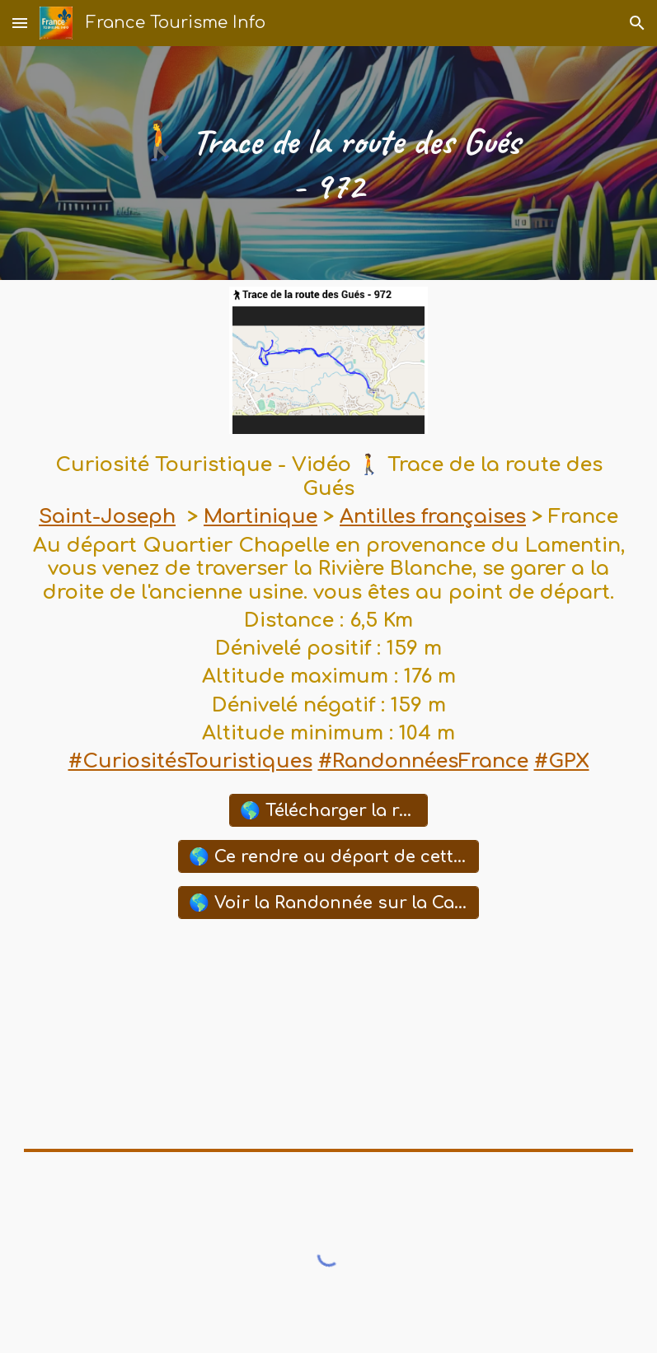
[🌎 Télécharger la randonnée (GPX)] (328, 810)
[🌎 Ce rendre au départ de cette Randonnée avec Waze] (328, 856)
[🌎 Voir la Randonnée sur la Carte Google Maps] (328, 902)
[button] (20, 22)
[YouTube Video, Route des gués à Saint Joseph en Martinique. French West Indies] (328, 1034)
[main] (329, 163)
